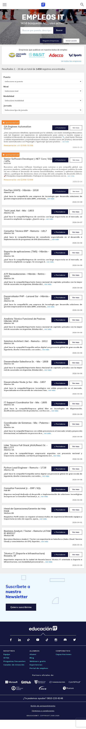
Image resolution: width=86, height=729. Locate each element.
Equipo (6, 654)
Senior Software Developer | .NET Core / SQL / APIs (28, 160)
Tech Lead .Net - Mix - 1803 (19, 210)
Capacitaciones (63, 654)
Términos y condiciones (43, 711)
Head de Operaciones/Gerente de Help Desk (25, 509)
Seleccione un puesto (14, 81)
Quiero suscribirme (21, 607)
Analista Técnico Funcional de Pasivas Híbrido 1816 (24, 319)
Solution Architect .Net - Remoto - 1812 (26, 341)
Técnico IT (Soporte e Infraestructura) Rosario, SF (24, 554)
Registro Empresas (51, 41)
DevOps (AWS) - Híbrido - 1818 (21, 190)
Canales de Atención (13, 665)
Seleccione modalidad (14, 100)
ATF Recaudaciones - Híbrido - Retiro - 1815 (25, 275)
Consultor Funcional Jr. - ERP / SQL (22, 488)
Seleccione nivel (11, 91)
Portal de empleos (39, 668)
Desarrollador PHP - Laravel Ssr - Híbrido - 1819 (27, 297)
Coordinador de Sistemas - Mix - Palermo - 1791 (27, 424)
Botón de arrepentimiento (43, 706)
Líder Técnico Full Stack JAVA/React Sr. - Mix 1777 (26, 446)
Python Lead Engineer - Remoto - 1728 (25, 467)
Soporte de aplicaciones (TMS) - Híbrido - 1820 (26, 252)
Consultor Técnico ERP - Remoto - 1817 (25, 230)
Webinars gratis (38, 661)
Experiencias (36, 665)
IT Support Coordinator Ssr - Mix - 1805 (25, 402)
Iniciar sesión (71, 41)
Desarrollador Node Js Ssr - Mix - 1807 (25, 382)
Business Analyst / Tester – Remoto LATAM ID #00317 (27, 532)
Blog (32, 658)
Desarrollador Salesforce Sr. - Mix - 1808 (26, 361)
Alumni (33, 654)
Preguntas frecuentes (14, 661)
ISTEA (6, 658)
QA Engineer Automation (17, 126)
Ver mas (76, 128)
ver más (65, 142)
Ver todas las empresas (71, 61)
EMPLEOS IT (43, 17)
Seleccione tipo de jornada (16, 110)
